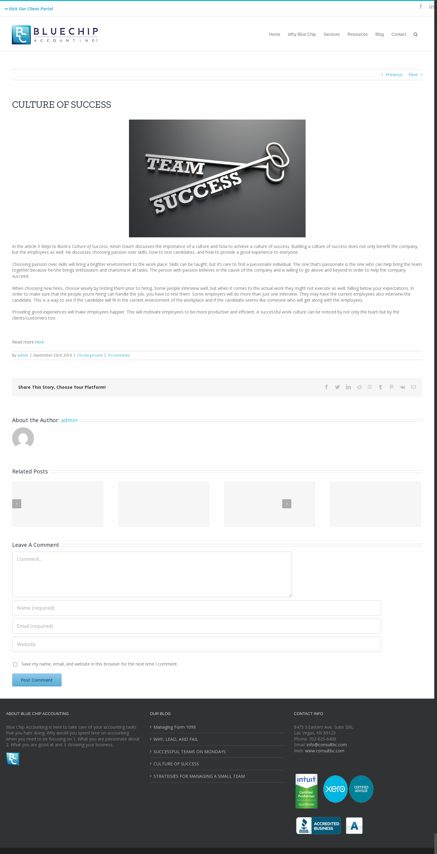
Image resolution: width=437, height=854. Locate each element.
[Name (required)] (196, 607)
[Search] (416, 34)
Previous (394, 74)
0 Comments (119, 355)
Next (413, 74)
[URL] (196, 644)
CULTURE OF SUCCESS (176, 764)
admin (22, 355)
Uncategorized (90, 355)
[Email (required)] (196, 626)
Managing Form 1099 (175, 727)
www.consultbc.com (324, 751)
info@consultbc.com (327, 744)
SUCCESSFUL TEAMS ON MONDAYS (190, 751)
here (39, 342)
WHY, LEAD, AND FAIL (176, 739)
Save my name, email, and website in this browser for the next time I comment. (100, 664)
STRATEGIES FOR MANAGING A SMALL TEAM (199, 776)
